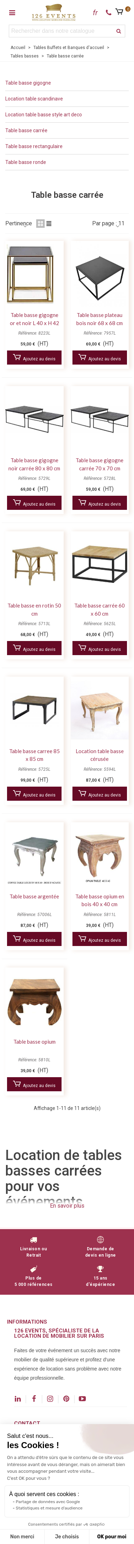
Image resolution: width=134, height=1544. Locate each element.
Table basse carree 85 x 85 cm (34, 755)
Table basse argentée (34, 896)
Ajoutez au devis (34, 357)
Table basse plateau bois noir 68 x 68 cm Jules (99, 323)
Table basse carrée (26, 130)
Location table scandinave (34, 99)
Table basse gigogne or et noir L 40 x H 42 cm (34, 323)
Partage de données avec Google (48, 1501)
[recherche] (119, 31)
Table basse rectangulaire (34, 146)
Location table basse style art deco (43, 114)
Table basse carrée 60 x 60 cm (99, 609)
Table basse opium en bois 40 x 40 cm (99, 900)
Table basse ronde (25, 162)
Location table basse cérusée (100, 755)
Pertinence (18, 223)
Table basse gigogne (28, 83)
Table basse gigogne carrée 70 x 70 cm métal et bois (99, 468)
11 (121, 223)
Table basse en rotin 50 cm (34, 609)
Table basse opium (34, 1041)
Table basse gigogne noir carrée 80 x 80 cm (34, 464)
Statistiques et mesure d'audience (49, 1508)
